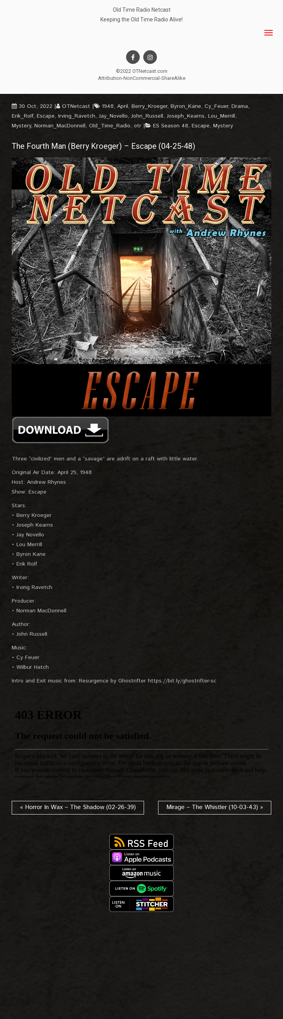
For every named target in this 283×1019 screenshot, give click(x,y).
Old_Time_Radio (109, 126)
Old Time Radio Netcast (142, 10)
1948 (108, 106)
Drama (239, 106)
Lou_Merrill (221, 116)
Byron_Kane (186, 106)
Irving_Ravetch (76, 116)
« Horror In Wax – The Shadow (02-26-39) (78, 807)
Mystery (21, 126)
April (122, 106)
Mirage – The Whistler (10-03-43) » (214, 807)
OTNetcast (76, 106)
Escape (46, 116)
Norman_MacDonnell (59, 126)
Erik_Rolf (22, 116)
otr (137, 126)
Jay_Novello (113, 116)
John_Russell (147, 116)
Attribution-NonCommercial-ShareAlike (141, 78)
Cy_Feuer (216, 106)
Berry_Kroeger (149, 106)
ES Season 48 (170, 126)
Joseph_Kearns (186, 116)
